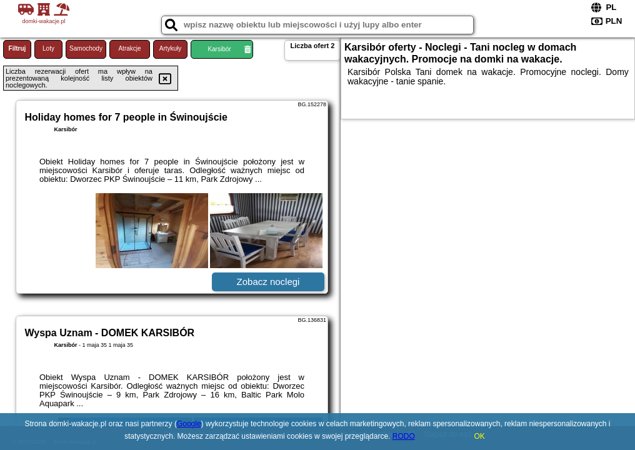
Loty (48, 48)
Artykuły (170, 48)
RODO (403, 436)
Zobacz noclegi (268, 281)
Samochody (85, 48)
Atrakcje (129, 48)
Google (189, 423)
